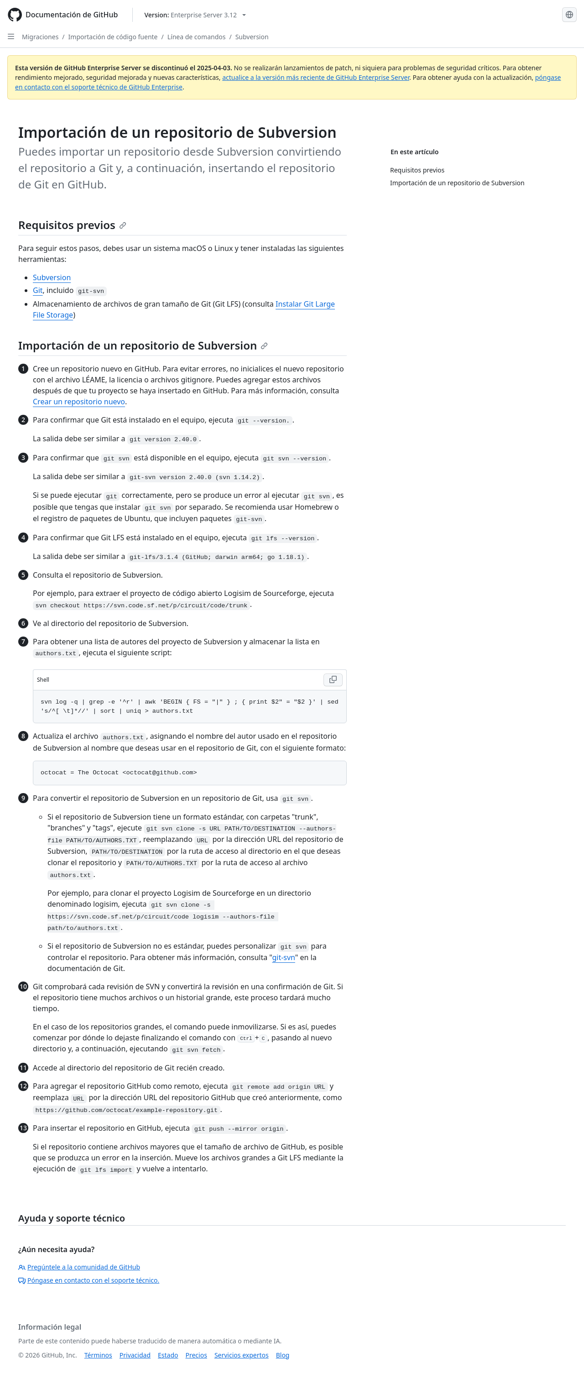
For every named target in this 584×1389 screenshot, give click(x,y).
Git (38, 290)
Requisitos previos (72, 224)
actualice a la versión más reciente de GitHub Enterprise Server (315, 77)
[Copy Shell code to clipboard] (333, 680)
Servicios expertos (241, 1355)
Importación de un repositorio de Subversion (143, 345)
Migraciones (40, 36)
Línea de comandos (196, 36)
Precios (196, 1355)
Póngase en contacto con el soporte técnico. (88, 1280)
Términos (98, 1355)
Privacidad (135, 1355)
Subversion (252, 36)
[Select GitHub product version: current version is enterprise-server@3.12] (195, 15)
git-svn (283, 957)
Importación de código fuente (113, 36)
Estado (168, 1355)
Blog (283, 1355)
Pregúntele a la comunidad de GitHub (79, 1267)
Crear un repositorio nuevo (79, 402)
